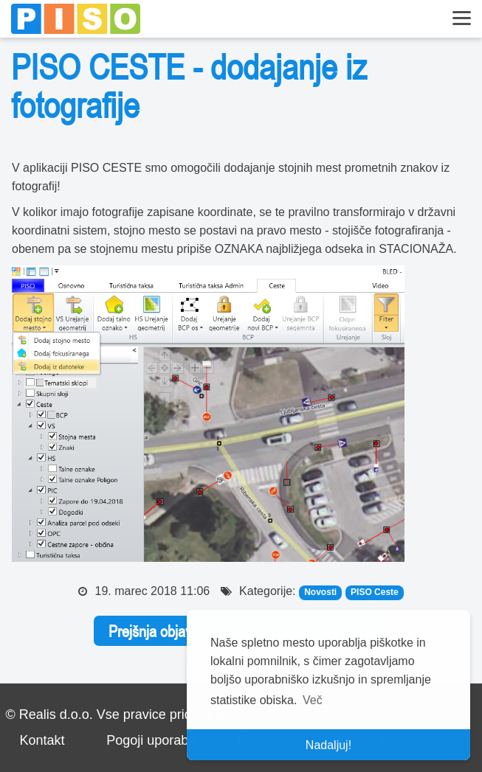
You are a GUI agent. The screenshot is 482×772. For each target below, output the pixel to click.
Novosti (320, 592)
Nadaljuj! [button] (328, 745)
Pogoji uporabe (151, 740)
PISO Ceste (375, 592)
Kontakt (41, 740)
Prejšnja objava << (164, 631)
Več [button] (313, 700)
